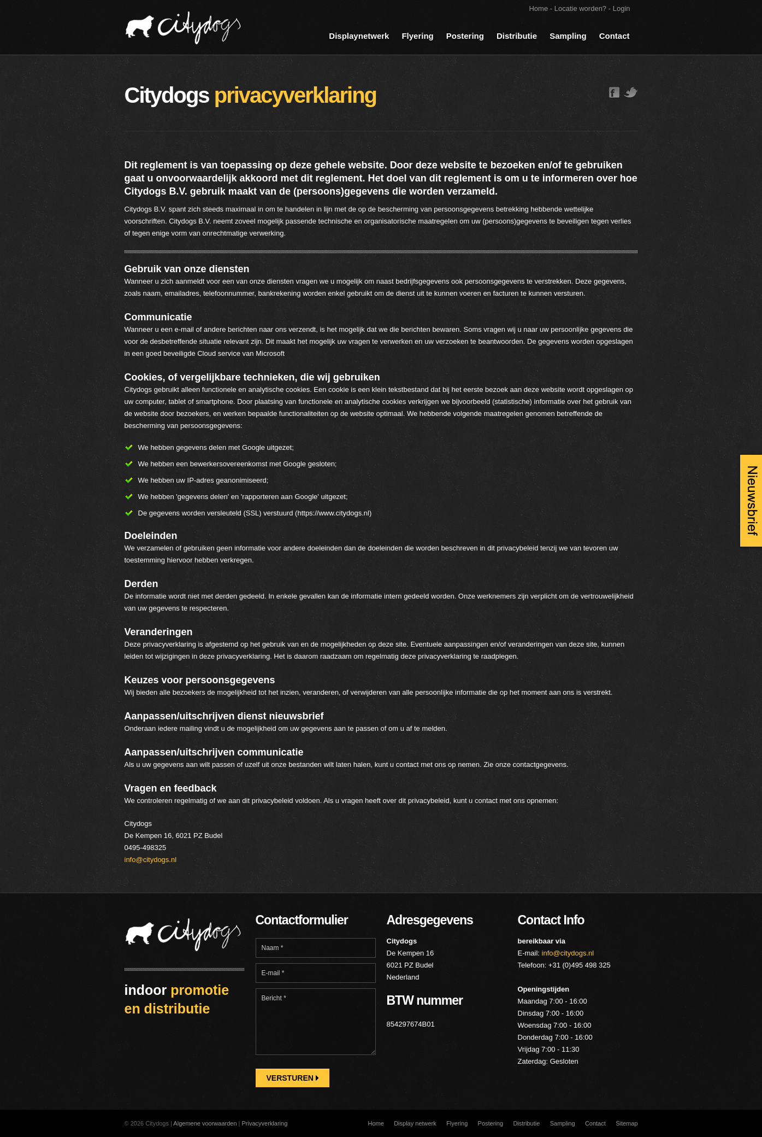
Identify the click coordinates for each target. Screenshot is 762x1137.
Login (621, 8)
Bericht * (316, 1021)
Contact (614, 35)
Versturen (292, 1078)
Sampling (568, 35)
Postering (465, 35)
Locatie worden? (580, 8)
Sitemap (626, 1123)
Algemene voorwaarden (205, 1123)
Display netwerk (415, 1123)
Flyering (417, 35)
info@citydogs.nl (151, 859)
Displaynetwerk (359, 35)
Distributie (517, 35)
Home (538, 8)
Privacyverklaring (265, 1123)
